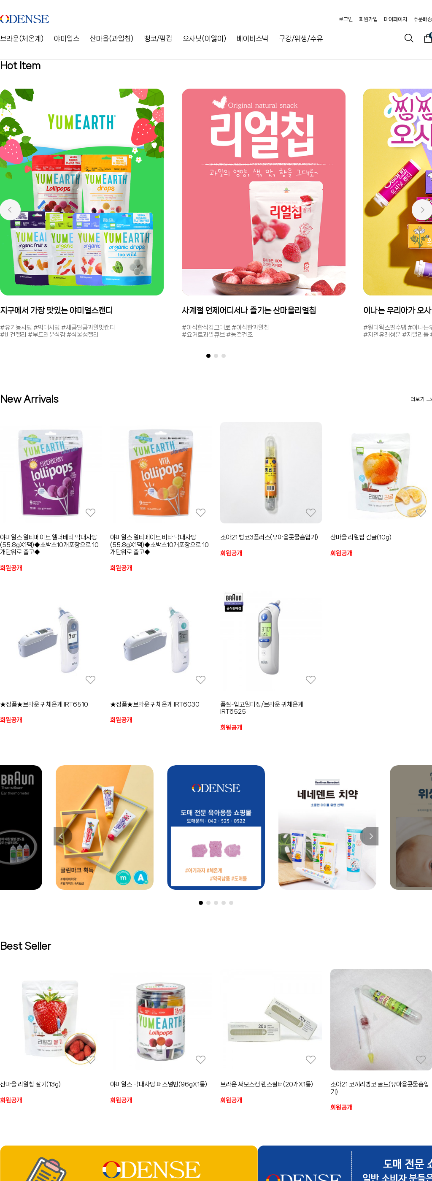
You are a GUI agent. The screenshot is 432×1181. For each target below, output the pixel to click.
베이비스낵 (252, 38)
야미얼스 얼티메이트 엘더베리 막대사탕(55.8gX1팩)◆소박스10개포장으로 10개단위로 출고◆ (49, 544)
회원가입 (368, 19)
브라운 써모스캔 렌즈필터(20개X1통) (266, 1084)
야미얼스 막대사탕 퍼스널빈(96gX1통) (158, 1084)
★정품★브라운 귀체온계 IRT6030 (155, 704)
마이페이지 (395, 19)
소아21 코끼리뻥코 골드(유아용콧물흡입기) (379, 1088)
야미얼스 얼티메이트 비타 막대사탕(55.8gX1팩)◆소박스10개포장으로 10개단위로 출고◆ (159, 544)
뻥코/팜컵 (158, 38)
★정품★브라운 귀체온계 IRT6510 (44, 704)
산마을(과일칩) (111, 38)
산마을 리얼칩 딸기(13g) (30, 1084)
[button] (10, 209)
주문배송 (422, 19)
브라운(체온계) (21, 38)
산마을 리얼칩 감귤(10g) (361, 537)
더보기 (421, 399)
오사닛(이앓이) (204, 38)
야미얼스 (66, 38)
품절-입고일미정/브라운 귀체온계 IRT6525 (261, 708)
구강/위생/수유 (301, 38)
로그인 (346, 19)
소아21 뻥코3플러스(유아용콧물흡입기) (269, 537)
